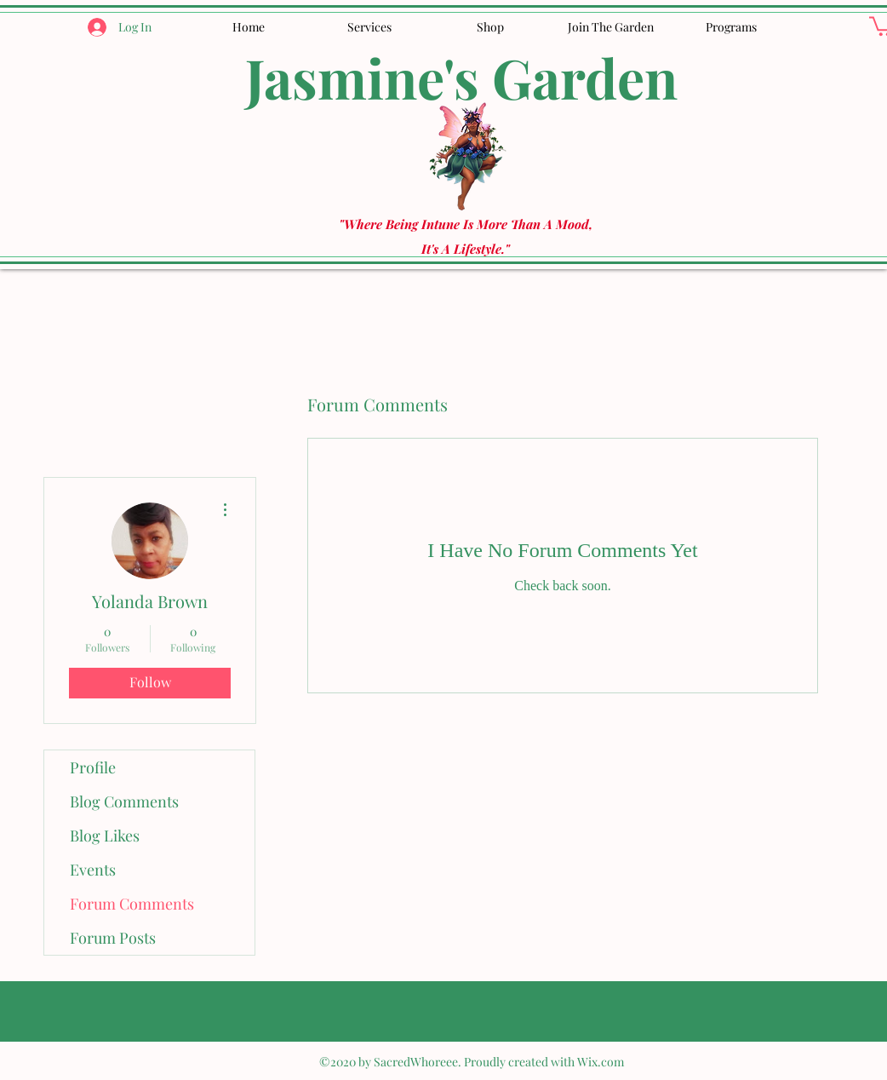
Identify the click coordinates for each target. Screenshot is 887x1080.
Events (93, 869)
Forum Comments (132, 903)
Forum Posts (113, 938)
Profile (93, 767)
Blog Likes (105, 835)
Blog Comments (124, 801)
